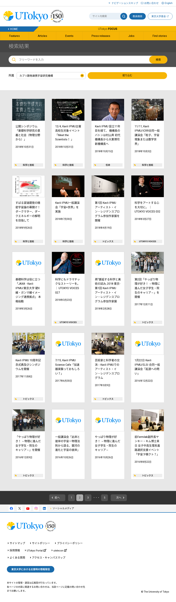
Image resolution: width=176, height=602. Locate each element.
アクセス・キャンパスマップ (48, 558)
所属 (11, 75)
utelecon (60, 551)
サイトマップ (17, 544)
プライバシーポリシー (70, 544)
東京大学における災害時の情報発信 (30, 570)
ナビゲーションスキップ (125, 3)
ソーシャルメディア (63, 509)
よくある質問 (17, 558)
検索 (158, 59)
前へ (52, 498)
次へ (124, 498)
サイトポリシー (41, 544)
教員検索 (137, 16)
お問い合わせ (151, 3)
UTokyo (107, 29)
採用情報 (15, 551)
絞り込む (127, 75)
